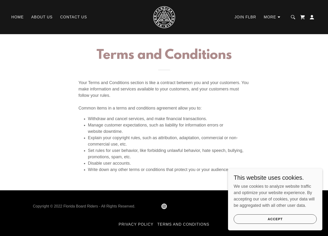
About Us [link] (42, 17)
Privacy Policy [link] (136, 224)
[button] (272, 17)
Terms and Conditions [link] (183, 224)
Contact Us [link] (73, 17)
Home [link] (17, 17)
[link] (164, 16)
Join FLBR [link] (245, 17)
